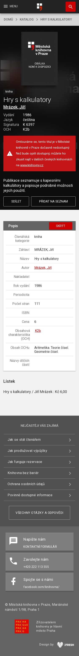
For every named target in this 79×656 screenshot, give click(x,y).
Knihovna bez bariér (23, 473)
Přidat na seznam (53, 201)
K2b (38, 331)
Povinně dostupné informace (30, 495)
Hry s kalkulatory (56, 19)
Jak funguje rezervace (25, 462)
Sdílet (16, 201)
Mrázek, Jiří (14, 107)
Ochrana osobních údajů (26, 484)
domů (8, 19)
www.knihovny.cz (31, 165)
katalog (27, 19)
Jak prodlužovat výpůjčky (27, 451)
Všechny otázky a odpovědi (39, 513)
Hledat (68, 4)
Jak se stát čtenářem (24, 440)
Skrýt (60, 226)
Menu (10, 6)
